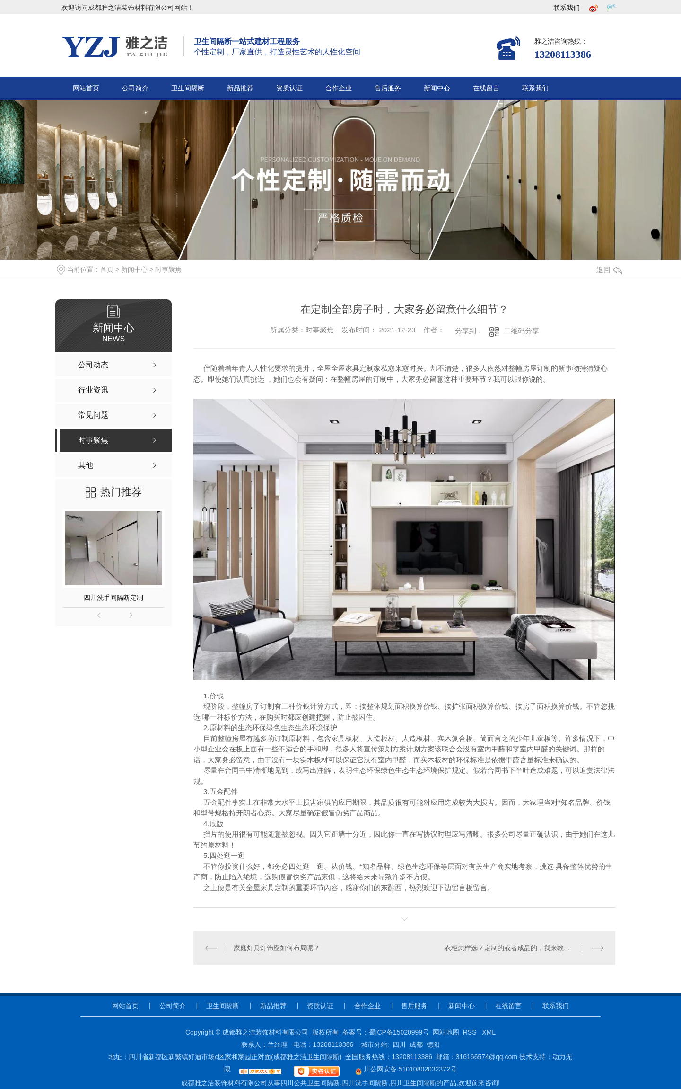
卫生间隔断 (187, 88)
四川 (399, 1044)
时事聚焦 (168, 269)
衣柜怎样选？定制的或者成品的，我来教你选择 (514, 948)
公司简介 (135, 88)
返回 (609, 270)
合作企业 (338, 88)
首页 (107, 269)
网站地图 (446, 1032)
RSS (471, 1032)
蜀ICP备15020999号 (399, 1032)
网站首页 (86, 88)
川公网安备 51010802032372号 (399, 1069)
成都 (416, 1044)
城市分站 (374, 1044)
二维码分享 (521, 331)
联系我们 (566, 7)
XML (489, 1032)
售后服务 (388, 88)
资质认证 (289, 88)
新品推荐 (240, 88)
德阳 (433, 1044)
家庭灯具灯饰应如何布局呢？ (277, 948)
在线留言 (486, 88)
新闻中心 (437, 88)
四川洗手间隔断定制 (113, 597)
